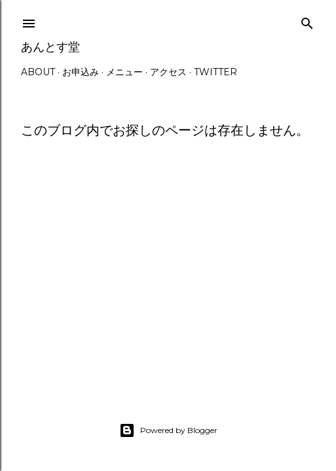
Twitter (215, 72)
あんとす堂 (50, 46)
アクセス (168, 72)
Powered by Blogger (168, 430)
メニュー (124, 72)
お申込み (80, 72)
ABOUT (38, 72)
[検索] (307, 20)
